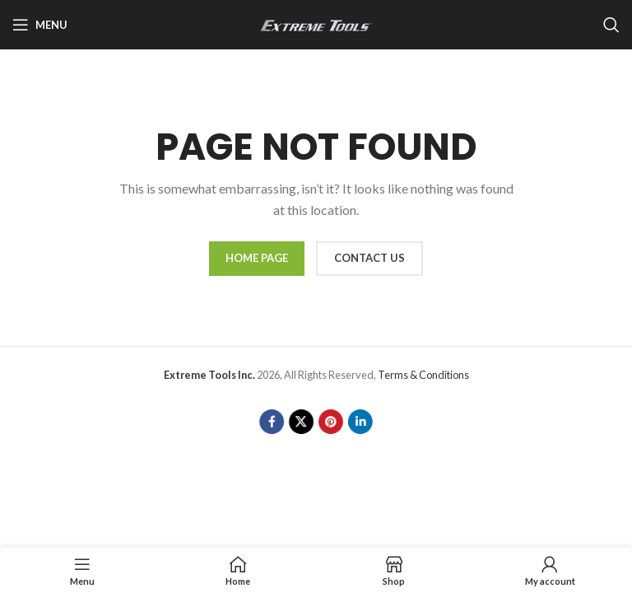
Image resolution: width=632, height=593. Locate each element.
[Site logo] (316, 23)
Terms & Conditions (423, 374)
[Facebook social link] (273, 421)
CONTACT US (369, 257)
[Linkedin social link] (359, 421)
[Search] (611, 24)
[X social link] (302, 421)
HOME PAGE (256, 257)
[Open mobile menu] (40, 24)
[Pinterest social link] (330, 421)
